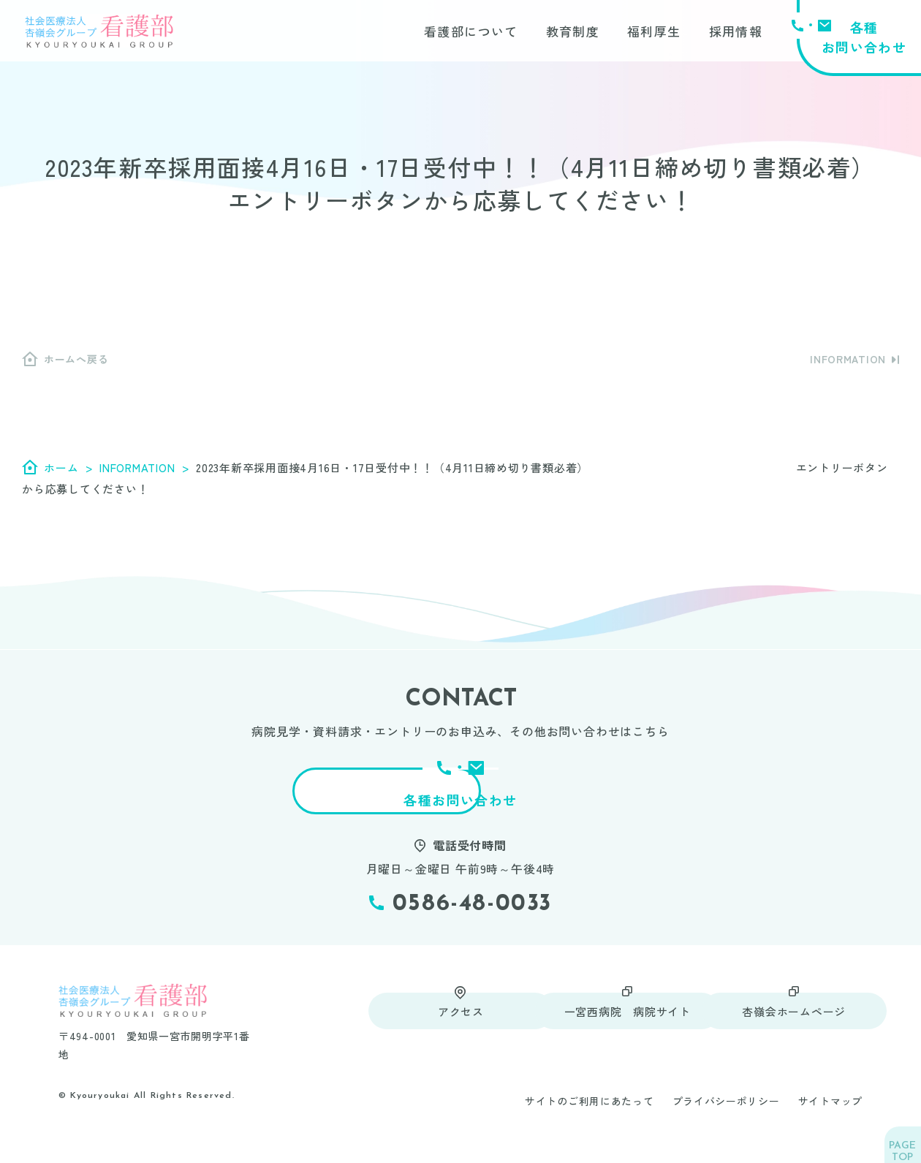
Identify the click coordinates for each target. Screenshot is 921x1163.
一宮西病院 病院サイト (615, 1026)
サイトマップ (830, 1117)
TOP (898, 1142)
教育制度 (572, 32)
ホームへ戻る (76, 359)
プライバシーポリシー (726, 1117)
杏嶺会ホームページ (782, 1026)
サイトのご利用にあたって (589, 1117)
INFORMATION (848, 359)
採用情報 (735, 32)
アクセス (449, 1026)
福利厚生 (654, 32)
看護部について (471, 32)
